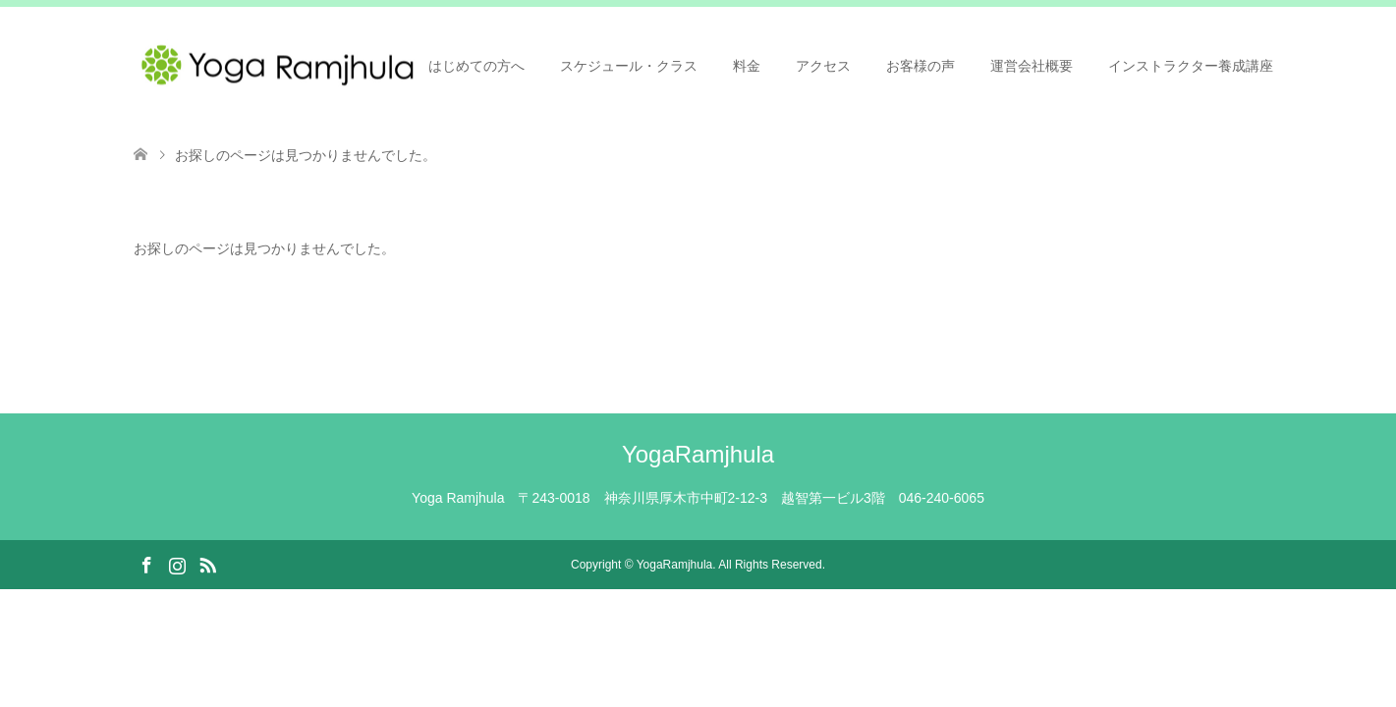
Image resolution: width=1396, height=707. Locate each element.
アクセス (823, 66)
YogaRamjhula (698, 454)
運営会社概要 (1031, 66)
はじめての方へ (476, 66)
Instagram (177, 563)
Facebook (146, 563)
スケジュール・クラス (629, 66)
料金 (746, 66)
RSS (207, 563)
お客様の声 (920, 66)
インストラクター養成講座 (1190, 66)
